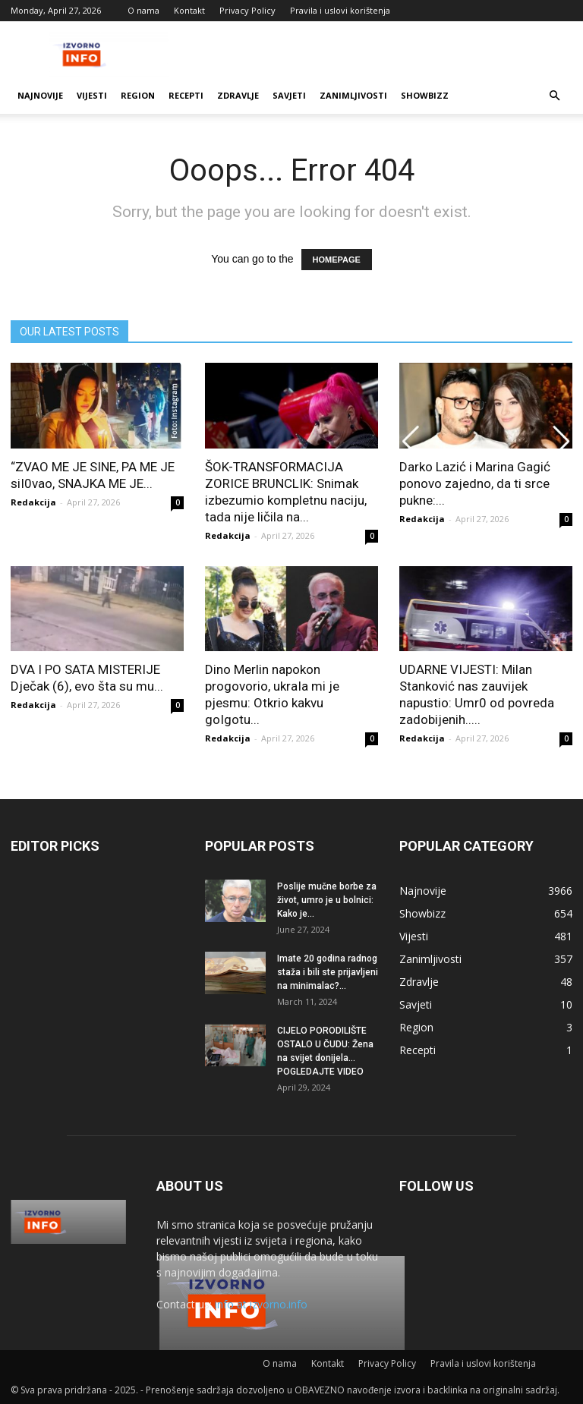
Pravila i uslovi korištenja (340, 10)
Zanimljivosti (353, 95)
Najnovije (40, 95)
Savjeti (289, 95)
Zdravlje (238, 95)
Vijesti (92, 95)
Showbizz (425, 95)
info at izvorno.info (261, 1304)
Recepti (186, 95)
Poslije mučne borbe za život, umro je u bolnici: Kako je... (327, 900)
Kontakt (189, 10)
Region (138, 95)
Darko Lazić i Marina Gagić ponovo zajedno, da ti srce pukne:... (474, 483)
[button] (554, 96)
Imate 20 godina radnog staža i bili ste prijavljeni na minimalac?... (327, 972)
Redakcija (33, 502)
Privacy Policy (247, 10)
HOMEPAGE (337, 259)
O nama (143, 10)
